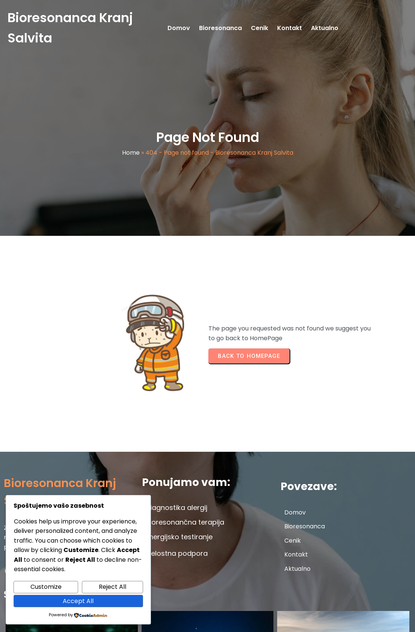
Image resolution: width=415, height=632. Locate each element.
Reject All (112, 586)
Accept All (78, 601)
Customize (46, 586)
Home (131, 158)
